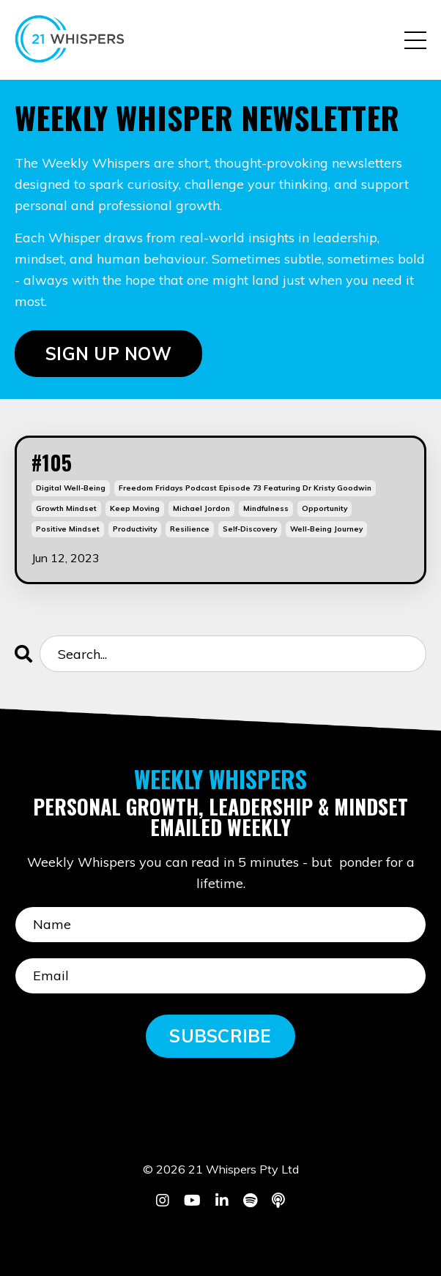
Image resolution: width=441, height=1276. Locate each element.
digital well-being (70, 488)
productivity (135, 529)
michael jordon (201, 508)
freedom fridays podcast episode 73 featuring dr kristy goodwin (245, 488)
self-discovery (250, 529)
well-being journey (326, 529)
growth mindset (66, 508)
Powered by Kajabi (221, 1238)
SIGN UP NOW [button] (108, 354)
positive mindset (68, 529)
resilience (190, 529)
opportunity (324, 508)
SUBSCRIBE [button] (220, 1036)
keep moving (135, 508)
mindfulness (266, 508)
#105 (52, 462)
